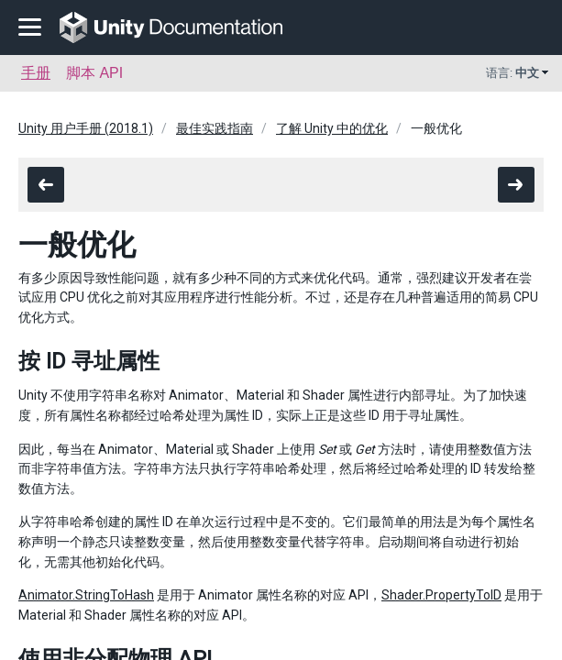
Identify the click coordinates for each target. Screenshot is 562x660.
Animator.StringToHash (86, 595)
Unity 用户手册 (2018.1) (85, 128)
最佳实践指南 (214, 128)
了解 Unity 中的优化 (332, 128)
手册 (35, 73)
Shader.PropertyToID (441, 595)
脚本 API (94, 73)
